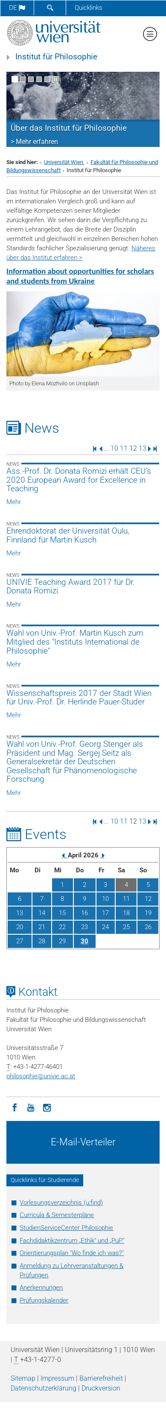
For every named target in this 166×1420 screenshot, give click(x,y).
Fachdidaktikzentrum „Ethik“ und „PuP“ (72, 1240)
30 (84, 941)
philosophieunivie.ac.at (40, 1076)
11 (124, 448)
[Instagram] (47, 1107)
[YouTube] (31, 1107)
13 (142, 448)
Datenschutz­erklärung (43, 1388)
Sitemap (23, 1378)
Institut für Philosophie (56, 57)
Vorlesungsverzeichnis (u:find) (61, 1202)
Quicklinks (88, 8)
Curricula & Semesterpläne (57, 1215)
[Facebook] (14, 1107)
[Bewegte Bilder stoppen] (55, 79)
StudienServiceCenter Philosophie (66, 1228)
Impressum (57, 1378)
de (17, 8)
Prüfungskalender (44, 1300)
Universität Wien (64, 162)
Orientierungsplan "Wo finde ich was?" (72, 1253)
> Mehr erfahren (34, 142)
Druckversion (101, 1388)
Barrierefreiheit (101, 1378)
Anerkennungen (41, 1287)
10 (114, 448)
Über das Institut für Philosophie (69, 128)
